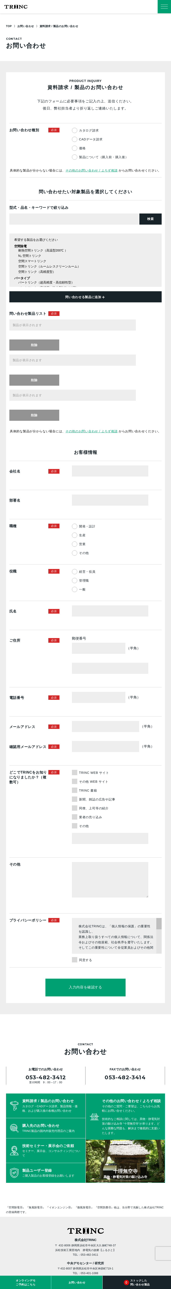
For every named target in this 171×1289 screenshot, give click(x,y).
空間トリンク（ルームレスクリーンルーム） (85, 267)
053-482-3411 (89, 1196)
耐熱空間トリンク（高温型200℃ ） (85, 251)
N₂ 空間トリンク (85, 256)
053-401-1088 (89, 1215)
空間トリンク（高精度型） (85, 272)
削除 (149, 325)
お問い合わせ (25, 26)
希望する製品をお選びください (85, 240)
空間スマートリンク (85, 261)
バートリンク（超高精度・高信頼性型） (85, 283)
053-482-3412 (46, 1019)
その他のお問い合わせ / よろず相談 (91, 170)
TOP (9, 26)
